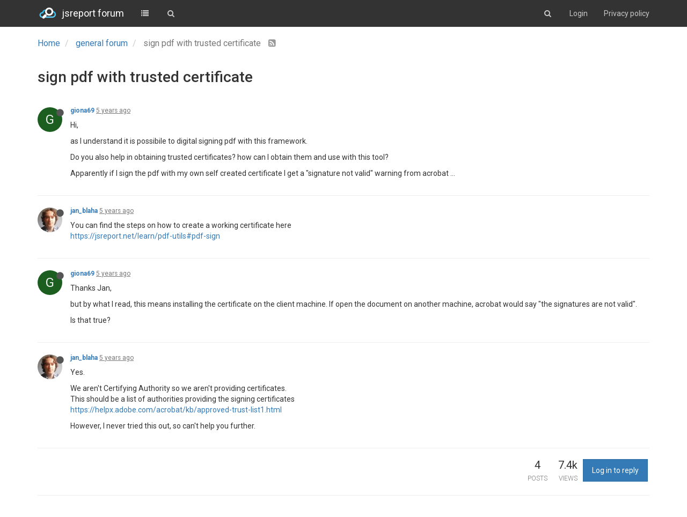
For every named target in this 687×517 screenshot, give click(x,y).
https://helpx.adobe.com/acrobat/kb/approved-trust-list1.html (176, 409)
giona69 (82, 110)
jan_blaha (84, 211)
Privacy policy (626, 13)
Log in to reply (615, 470)
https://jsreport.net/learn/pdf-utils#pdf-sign (145, 236)
